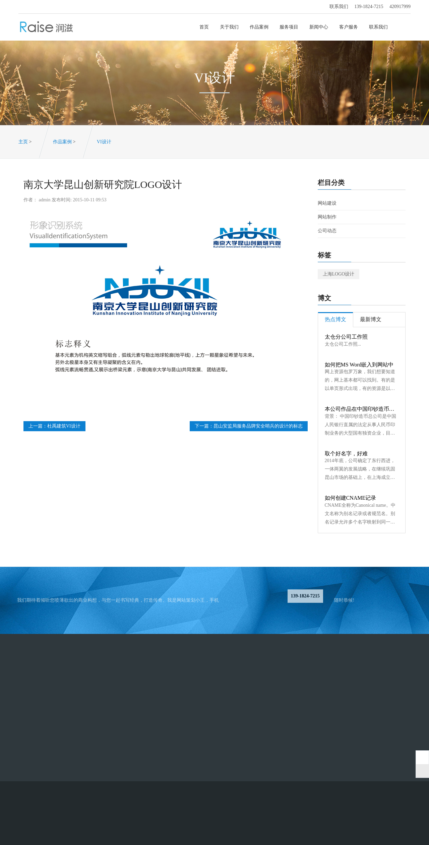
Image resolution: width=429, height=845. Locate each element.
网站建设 (327, 203)
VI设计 (104, 141)
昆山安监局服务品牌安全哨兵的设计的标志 (258, 426)
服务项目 (289, 27)
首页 (204, 27)
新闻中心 (319, 27)
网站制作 (327, 216)
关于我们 (230, 27)
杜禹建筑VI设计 (63, 426)
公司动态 (327, 230)
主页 (23, 141)
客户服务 (349, 27)
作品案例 (259, 27)
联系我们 (379, 27)
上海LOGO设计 (339, 274)
